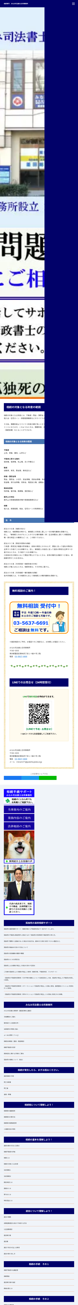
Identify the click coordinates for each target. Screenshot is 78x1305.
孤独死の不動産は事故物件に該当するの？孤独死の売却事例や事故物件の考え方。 (30, 935)
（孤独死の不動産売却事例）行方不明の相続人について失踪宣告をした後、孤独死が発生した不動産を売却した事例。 (39, 979)
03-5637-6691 (21, 656)
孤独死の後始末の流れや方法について (16, 947)
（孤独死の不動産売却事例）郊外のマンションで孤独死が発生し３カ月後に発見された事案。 (34, 994)
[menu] (73, 3)
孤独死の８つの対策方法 (12, 960)
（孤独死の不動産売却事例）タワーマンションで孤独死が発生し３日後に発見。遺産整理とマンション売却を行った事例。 (39, 987)
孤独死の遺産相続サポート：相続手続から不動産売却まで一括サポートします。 (29, 929)
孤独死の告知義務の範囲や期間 (14, 953)
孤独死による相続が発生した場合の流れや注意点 (19, 966)
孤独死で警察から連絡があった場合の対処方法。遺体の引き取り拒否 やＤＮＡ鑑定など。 (32, 941)
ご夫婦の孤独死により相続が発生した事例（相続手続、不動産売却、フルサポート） (31, 972)
